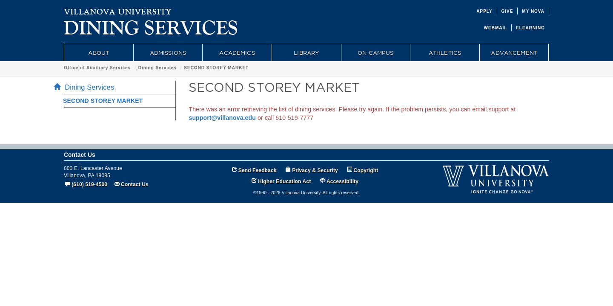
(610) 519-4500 (89, 184)
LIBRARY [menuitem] (306, 53)
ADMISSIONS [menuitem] (168, 53)
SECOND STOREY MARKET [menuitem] (103, 100)
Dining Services (157, 67)
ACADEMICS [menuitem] (237, 53)
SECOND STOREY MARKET (216, 67)
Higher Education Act (284, 181)
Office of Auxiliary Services (97, 67)
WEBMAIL (495, 28)
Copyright (366, 170)
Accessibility (342, 181)
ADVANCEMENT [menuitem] (514, 53)
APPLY (484, 11)
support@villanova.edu (222, 117)
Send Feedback (257, 170)
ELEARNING (530, 28)
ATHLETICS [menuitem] (445, 53)
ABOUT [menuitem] (98, 53)
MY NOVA (533, 11)
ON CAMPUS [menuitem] (375, 53)
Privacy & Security (315, 170)
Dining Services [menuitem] (86, 87)
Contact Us (135, 184)
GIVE (507, 11)
